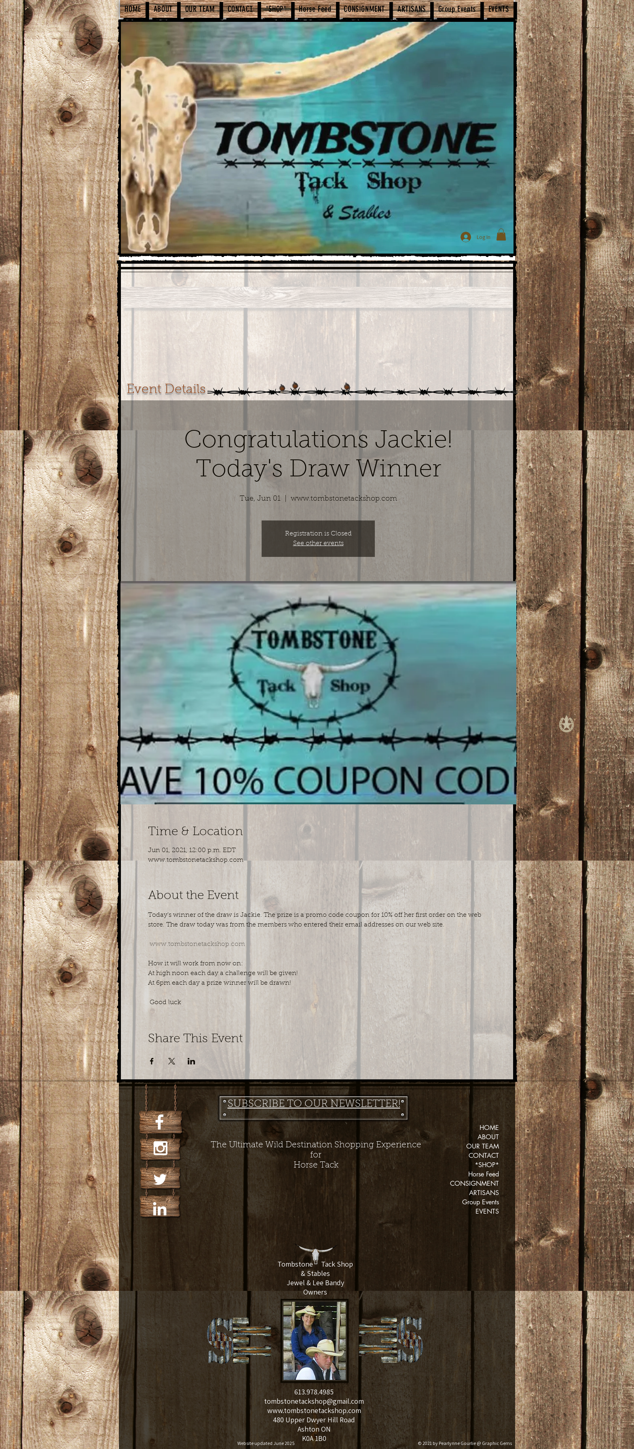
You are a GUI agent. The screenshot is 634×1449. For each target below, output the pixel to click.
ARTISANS (484, 1193)
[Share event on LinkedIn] (191, 1061)
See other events (318, 543)
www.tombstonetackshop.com (314, 1410)
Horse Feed (483, 1174)
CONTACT (484, 1155)
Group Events (480, 1202)
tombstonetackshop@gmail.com (314, 1401)
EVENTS (487, 1211)
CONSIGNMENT (474, 1183)
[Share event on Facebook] (152, 1061)
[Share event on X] (171, 1061)
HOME (489, 1127)
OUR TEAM (482, 1146)
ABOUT (488, 1137)
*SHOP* (487, 1165)
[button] (501, 234)
